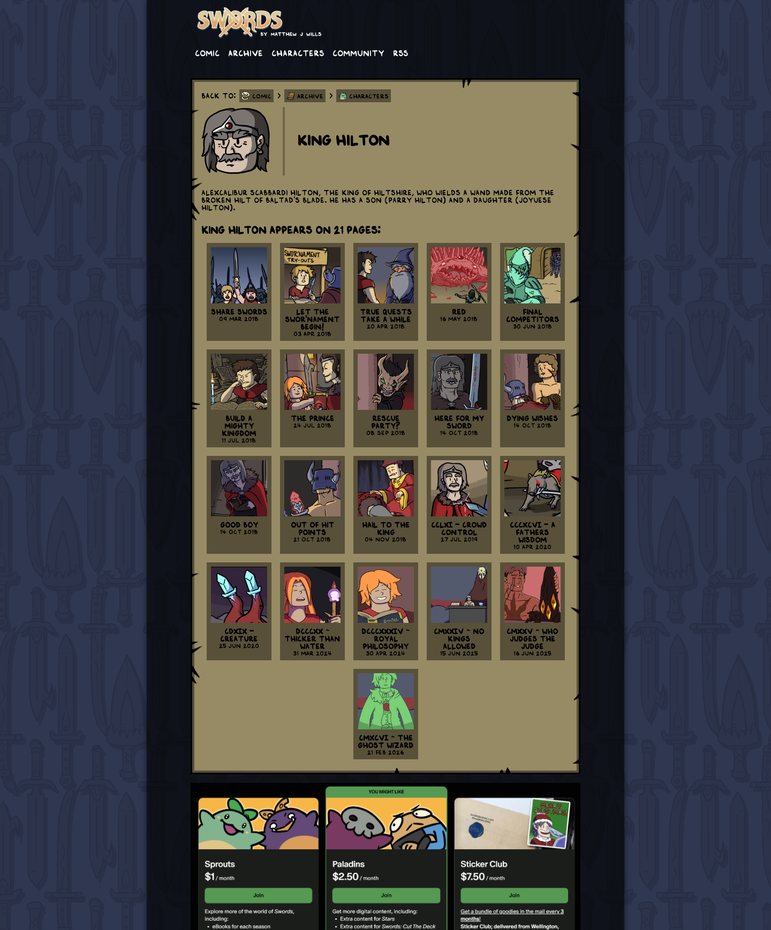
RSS (400, 52)
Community (358, 52)
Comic (207, 52)
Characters (297, 52)
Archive (245, 52)
